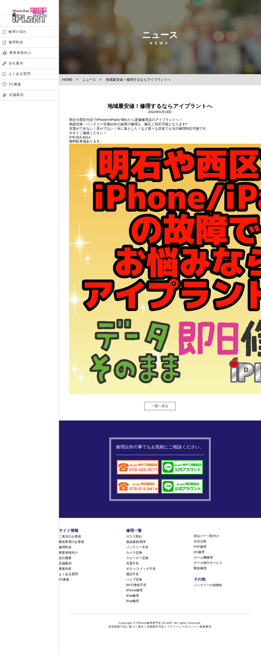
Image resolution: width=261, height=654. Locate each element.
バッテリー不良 (137, 547)
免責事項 (205, 626)
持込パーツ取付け (206, 536)
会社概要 (65, 558)
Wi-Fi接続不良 (136, 585)
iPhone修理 (134, 590)
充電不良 (132, 563)
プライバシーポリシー (182, 626)
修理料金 (12, 42)
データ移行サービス (208, 563)
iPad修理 (132, 595)
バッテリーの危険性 (208, 585)
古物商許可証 (155, 626)
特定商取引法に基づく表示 (126, 626)
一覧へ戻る (159, 406)
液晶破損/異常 (136, 542)
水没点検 (200, 541)
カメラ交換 (134, 552)
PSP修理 (200, 547)
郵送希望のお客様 (71, 542)
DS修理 (199, 552)
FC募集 (11, 84)
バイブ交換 (134, 579)
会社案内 (12, 63)
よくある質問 (16, 74)
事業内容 (65, 569)
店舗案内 (13, 95)
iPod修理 (132, 601)
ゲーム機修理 (203, 557)
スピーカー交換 (137, 558)
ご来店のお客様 (70, 536)
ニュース (89, 80)
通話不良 (132, 574)
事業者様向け (16, 53)
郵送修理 (200, 568)
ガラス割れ (134, 536)
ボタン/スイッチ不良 (141, 569)
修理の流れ (14, 32)
